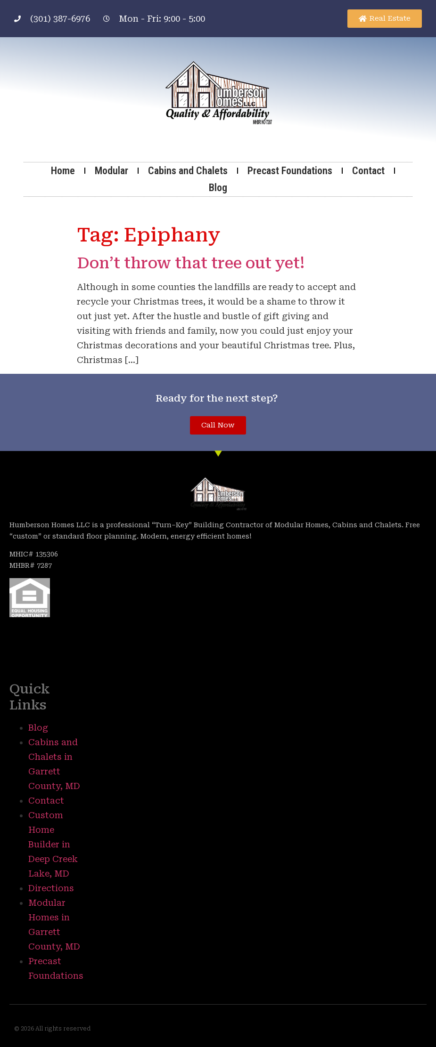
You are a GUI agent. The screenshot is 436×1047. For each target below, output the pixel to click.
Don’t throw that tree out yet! (190, 263)
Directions (51, 888)
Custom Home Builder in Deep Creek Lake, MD (53, 844)
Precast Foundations (289, 171)
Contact (368, 171)
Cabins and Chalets (188, 171)
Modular (111, 171)
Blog (218, 187)
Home (63, 171)
